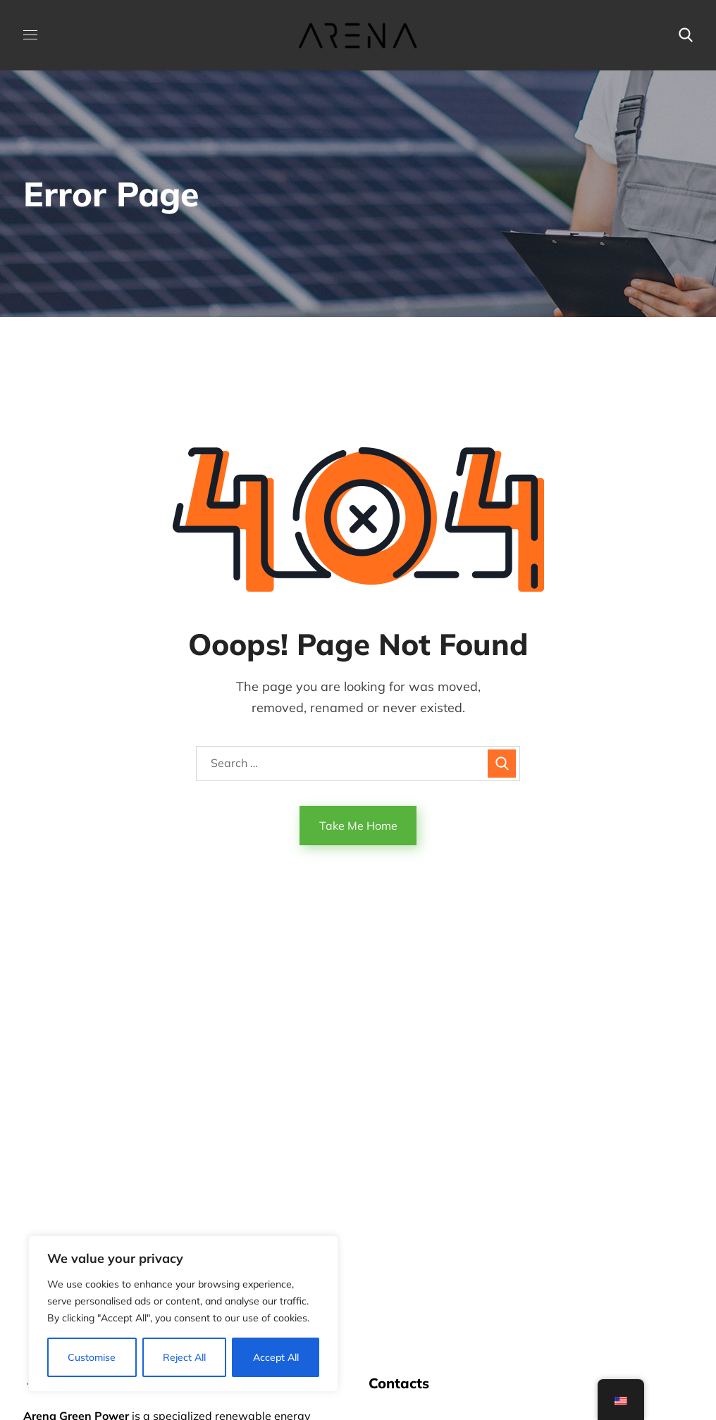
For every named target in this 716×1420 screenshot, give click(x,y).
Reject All (184, 1357)
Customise (92, 1357)
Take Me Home (358, 825)
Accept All (276, 1357)
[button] (686, 35)
